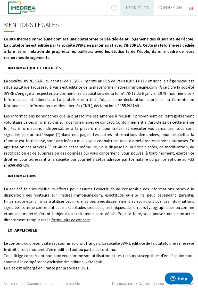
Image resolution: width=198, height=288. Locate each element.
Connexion (170, 8)
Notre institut (14, 283)
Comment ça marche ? (44, 283)
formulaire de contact (70, 219)
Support (159, 283)
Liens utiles (72, 283)
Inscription (137, 8)
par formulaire (135, 159)
